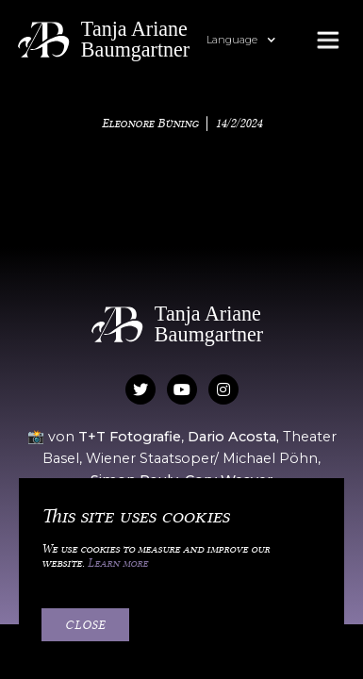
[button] (250, 40)
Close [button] (85, 624)
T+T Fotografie (129, 436)
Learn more (118, 563)
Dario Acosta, (235, 436)
